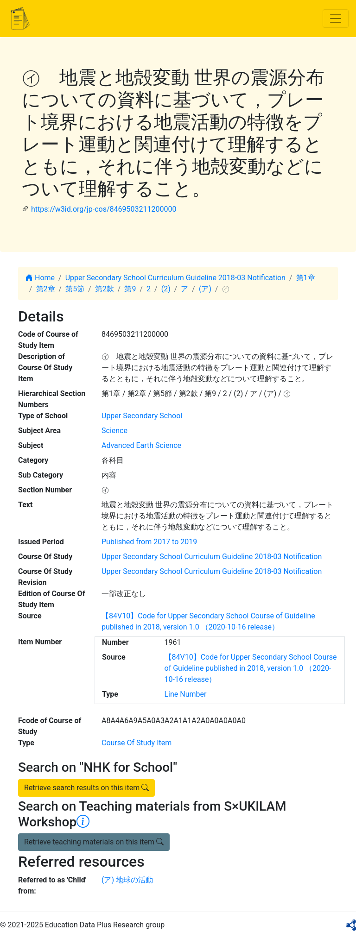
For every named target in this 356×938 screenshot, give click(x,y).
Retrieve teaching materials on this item (94, 841)
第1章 (305, 277)
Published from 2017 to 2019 (149, 541)
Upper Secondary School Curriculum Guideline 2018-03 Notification (175, 277)
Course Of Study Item (137, 742)
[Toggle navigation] (336, 18)
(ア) (205, 288)
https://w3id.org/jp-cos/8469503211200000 (103, 209)
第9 (130, 288)
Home (40, 277)
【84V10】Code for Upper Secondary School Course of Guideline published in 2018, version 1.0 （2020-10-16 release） (251, 668)
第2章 (45, 288)
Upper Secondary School (142, 415)
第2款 (104, 288)
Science (114, 430)
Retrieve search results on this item (86, 787)
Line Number (186, 694)
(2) (166, 288)
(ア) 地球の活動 (127, 879)
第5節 (74, 288)
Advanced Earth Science (141, 445)
